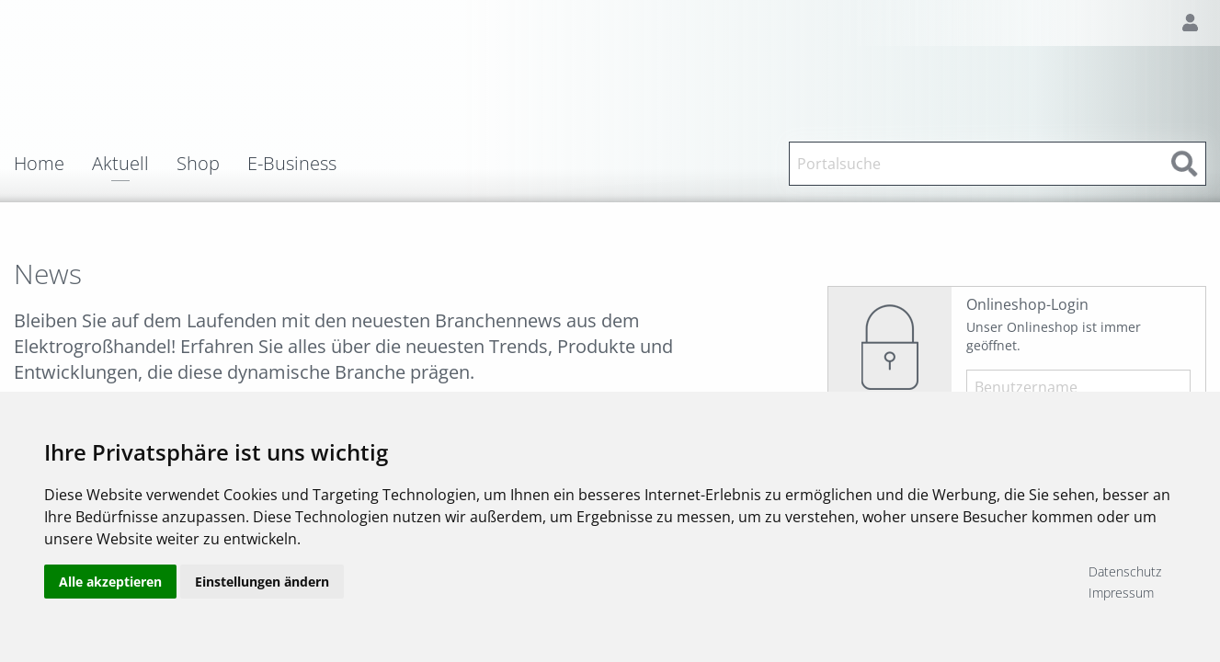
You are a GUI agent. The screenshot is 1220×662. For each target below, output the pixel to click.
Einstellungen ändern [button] (262, 581)
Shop (198, 163)
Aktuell (120, 165)
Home (39, 163)
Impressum (1121, 592)
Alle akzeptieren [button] (110, 581)
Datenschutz (1125, 571)
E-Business (291, 163)
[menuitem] (53, 163)
